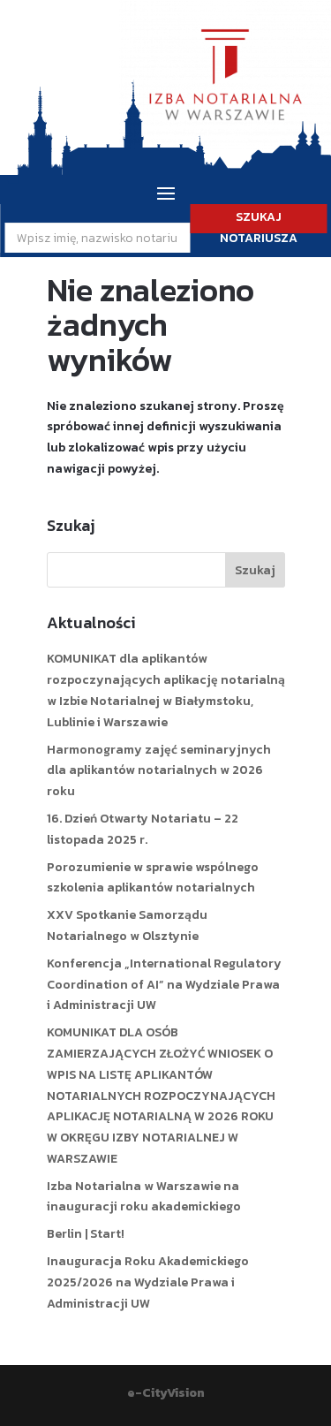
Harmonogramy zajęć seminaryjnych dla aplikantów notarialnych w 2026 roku (159, 770)
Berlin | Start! (85, 1234)
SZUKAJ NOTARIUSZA (258, 220)
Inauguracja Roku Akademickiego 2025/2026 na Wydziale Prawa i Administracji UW (148, 1282)
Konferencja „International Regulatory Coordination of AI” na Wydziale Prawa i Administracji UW (164, 984)
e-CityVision (166, 1393)
